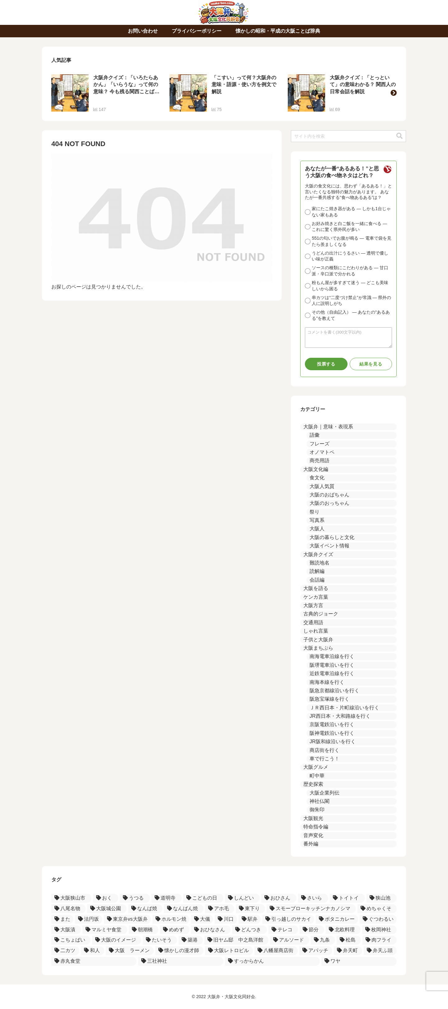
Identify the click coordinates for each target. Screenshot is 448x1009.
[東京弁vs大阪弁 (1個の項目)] (127, 919)
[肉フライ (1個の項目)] (379, 940)
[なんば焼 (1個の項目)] (145, 908)
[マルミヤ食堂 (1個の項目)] (104, 929)
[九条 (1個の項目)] (323, 940)
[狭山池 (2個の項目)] (381, 898)
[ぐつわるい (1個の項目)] (378, 919)
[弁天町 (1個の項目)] (348, 950)
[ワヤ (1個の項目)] (359, 961)
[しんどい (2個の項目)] (242, 898)
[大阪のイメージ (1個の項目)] (116, 940)
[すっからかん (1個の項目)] (272, 961)
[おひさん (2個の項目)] (278, 898)
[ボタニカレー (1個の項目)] (337, 919)
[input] (348, 136)
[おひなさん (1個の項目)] (211, 929)
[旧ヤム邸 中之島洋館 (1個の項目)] (236, 940)
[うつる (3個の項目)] (135, 898)
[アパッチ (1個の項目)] (315, 950)
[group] (105, 93)
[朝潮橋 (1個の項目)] (143, 929)
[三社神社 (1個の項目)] (180, 961)
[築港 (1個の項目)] (191, 940)
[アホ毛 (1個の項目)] (219, 908)
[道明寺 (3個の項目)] (167, 898)
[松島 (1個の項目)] (349, 940)
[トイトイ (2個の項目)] (347, 898)
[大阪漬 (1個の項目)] (66, 929)
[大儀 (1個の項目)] (202, 919)
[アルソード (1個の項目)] (289, 940)
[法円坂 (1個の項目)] (88, 919)
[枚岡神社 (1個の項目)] (379, 929)
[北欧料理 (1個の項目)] (343, 929)
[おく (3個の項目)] (105, 898)
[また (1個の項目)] (62, 919)
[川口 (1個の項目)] (226, 919)
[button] (393, 93)
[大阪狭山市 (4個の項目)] (71, 898)
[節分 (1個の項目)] (312, 929)
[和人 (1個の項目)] (92, 950)
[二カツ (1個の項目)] (65, 950)
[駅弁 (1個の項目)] (250, 919)
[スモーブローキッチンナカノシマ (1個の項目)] (311, 908)
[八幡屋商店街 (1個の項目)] (275, 950)
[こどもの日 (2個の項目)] (203, 898)
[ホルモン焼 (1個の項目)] (170, 919)
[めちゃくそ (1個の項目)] (377, 908)
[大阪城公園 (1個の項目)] (106, 908)
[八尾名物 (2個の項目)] (68, 908)
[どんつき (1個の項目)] (249, 929)
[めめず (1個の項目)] (174, 929)
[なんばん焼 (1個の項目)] (183, 908)
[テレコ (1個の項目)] (283, 929)
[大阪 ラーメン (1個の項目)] (130, 950)
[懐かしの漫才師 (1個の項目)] (179, 950)
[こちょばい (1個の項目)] (71, 940)
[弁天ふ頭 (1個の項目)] (380, 950)
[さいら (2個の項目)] (313, 898)
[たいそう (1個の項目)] (160, 940)
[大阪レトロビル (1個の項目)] (229, 950)
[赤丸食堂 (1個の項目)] (94, 961)
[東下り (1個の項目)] (250, 908)
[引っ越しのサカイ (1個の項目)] (288, 919)
